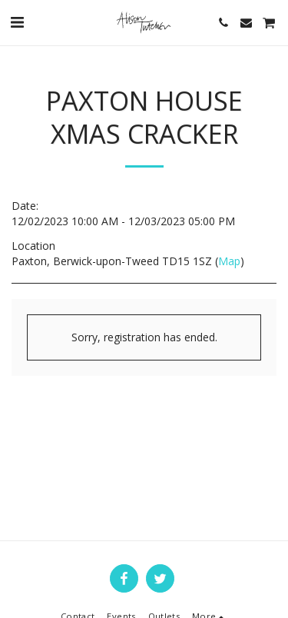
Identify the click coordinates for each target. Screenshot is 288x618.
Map (229, 261)
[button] (17, 22)
